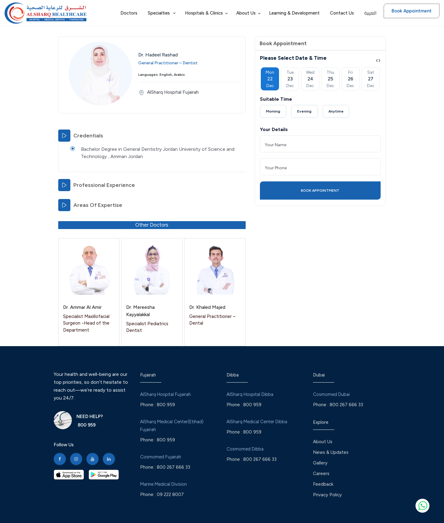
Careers (321, 473)
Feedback (323, 484)
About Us (322, 441)
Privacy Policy (327, 495)
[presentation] (377, 60)
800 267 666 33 (173, 467)
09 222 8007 (170, 494)
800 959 (86, 425)
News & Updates (330, 452)
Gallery (320, 463)
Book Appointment (412, 11)
